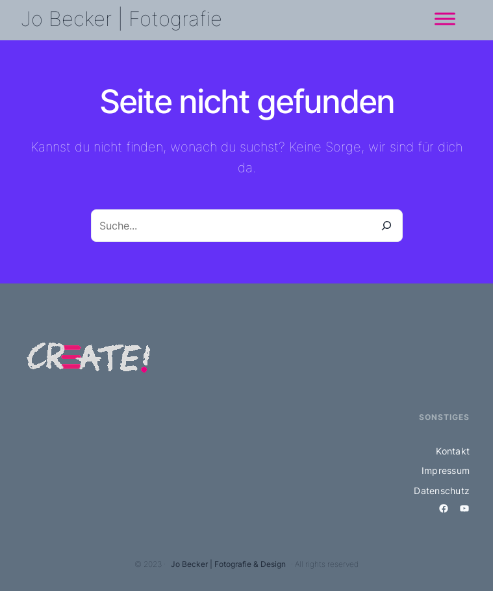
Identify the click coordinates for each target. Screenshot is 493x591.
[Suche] (386, 226)
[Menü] (445, 18)
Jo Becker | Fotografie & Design (228, 564)
